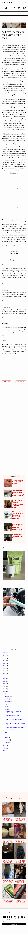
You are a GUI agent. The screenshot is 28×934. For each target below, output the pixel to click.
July (6, 706)
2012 (4, 686)
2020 (4, 666)
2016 (4, 676)
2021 (4, 663)
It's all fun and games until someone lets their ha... (15, 724)
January (7, 742)
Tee (2, 306)
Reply (3, 283)
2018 (4, 671)
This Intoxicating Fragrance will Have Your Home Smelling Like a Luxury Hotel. (18, 493)
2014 (4, 681)
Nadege (4, 288)
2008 (4, 748)
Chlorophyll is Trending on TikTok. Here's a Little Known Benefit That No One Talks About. (14, 516)
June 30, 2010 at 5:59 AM (6, 342)
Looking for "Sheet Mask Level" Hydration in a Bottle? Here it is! (17, 526)
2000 (4, 751)
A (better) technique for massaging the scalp (15, 720)
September (7, 701)
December (7, 694)
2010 (4, 691)
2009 (4, 745)
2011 (4, 689)
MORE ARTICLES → (21, 381)
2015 (4, 678)
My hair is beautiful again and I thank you (14, 716)
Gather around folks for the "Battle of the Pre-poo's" (15, 728)
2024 (4, 655)
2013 (4, 684)
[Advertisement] (14, 429)
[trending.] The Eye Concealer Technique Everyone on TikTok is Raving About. (17, 504)
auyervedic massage (15, 106)
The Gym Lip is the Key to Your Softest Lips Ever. (17, 481)
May (6, 732)
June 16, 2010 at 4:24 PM (6, 307)
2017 (4, 673)
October (7, 699)
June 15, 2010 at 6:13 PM (6, 290)
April (6, 735)
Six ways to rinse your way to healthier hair (13, 712)
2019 (4, 668)
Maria (3, 264)
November (7, 696)
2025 (4, 653)
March (6, 737)
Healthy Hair (5, 41)
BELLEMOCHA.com (16, 931)
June (6, 709)
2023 (4, 658)
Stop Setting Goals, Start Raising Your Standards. (17, 536)
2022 (4, 660)
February (7, 740)
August (7, 704)
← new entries (6, 381)
